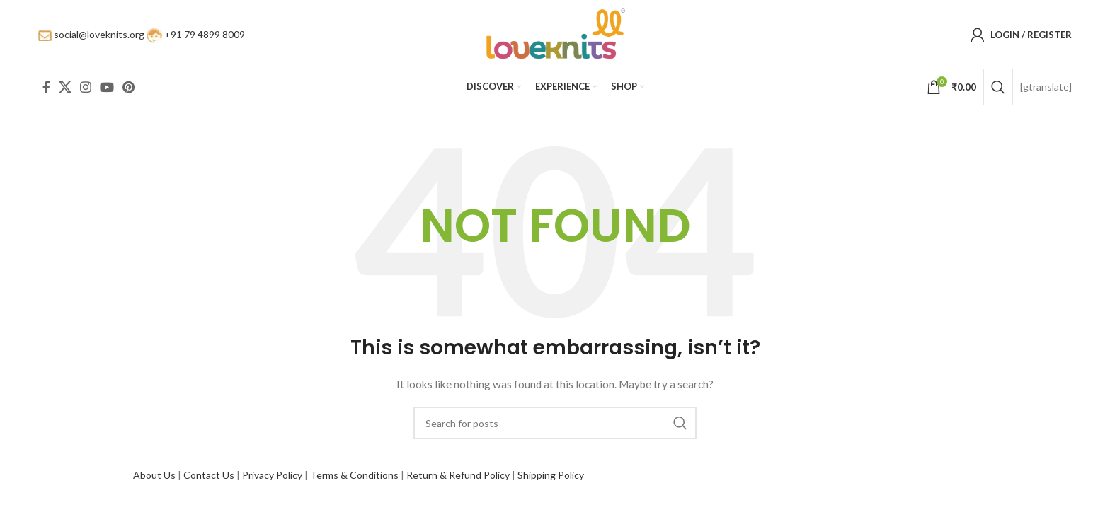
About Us (154, 480)
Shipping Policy (550, 480)
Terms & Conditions (354, 480)
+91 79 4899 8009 (204, 36)
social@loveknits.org (99, 36)
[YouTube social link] (107, 92)
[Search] (998, 92)
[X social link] (65, 92)
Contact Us (208, 480)
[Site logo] (555, 36)
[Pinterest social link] (128, 92)
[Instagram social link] (86, 92)
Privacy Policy (272, 480)
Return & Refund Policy (458, 480)
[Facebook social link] (46, 92)
